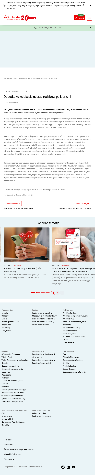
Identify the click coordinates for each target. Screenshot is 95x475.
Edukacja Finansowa (71, 357)
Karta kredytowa (69, 333)
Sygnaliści (5, 386)
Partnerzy (5, 377)
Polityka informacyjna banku (12, 401)
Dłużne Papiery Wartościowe (12, 392)
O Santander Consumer (10, 354)
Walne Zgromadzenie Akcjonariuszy (15, 360)
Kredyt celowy (68, 318)
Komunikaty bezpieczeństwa (43, 360)
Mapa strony (9, 458)
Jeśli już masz (68, 309)
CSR (3, 413)
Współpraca (6, 324)
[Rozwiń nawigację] (89, 18)
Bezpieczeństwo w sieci (41, 363)
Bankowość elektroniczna (42, 410)
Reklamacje (6, 327)
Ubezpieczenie (68, 342)
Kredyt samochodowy (71, 327)
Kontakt (4, 312)
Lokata (65, 339)
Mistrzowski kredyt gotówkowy (44, 315)
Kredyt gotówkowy (70, 312)
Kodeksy (4, 383)
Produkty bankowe (70, 365)
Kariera (4, 318)
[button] (90, 27)
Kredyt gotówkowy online (42, 312)
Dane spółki (6, 374)
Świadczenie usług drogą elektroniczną (19, 449)
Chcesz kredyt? (49, 27)
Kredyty (66, 363)
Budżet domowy (69, 368)
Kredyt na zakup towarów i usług (75, 315)
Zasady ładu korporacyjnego (12, 380)
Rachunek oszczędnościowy (43, 321)
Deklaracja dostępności (10, 321)
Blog (15, 78)
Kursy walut (6, 330)
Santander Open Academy (73, 360)
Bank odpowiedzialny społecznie (14, 410)
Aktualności (22, 78)
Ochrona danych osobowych (12, 395)
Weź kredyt (79, 17)
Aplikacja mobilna (39, 413)
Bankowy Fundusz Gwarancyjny (13, 389)
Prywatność (8, 444)
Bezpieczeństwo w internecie (74, 371)
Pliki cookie (8, 439)
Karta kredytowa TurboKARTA (43, 318)
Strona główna (8, 78)
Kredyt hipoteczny (70, 330)
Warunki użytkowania (12, 454)
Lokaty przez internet (40, 324)
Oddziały (4, 315)
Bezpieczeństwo (38, 351)
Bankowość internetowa (41, 416)
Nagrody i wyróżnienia (10, 365)
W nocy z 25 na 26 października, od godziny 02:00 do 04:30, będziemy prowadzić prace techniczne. (26, 253)
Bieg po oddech (7, 419)
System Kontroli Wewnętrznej (13, 398)
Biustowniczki (6, 416)
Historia (4, 363)
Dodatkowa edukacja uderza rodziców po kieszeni (42, 78)
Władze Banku (7, 357)
